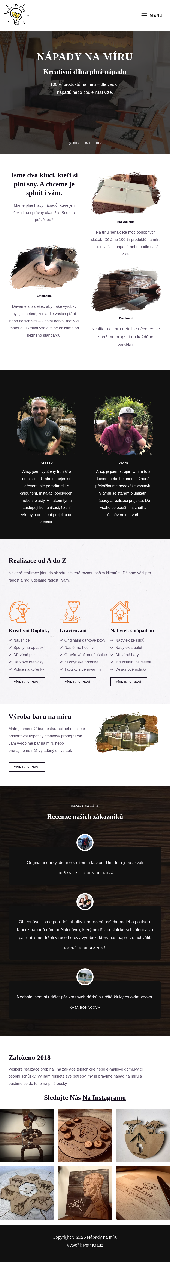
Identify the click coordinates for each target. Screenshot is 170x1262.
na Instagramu (104, 1097)
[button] (27, 681)
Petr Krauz (93, 1245)
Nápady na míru (102, 1237)
